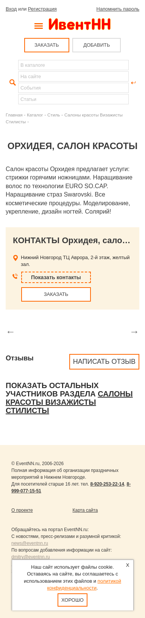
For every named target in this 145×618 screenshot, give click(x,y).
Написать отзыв (104, 361)
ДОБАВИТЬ (96, 45)
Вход (11, 9)
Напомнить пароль (118, 9)
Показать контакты (56, 277)
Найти (12, 82)
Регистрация (42, 9)
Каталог (35, 114)
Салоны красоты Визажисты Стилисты (69, 402)
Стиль (53, 114)
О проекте (22, 510)
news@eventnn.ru (29, 543)
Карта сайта (85, 510)
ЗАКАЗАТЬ (46, 45)
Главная (14, 114)
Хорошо (72, 600)
